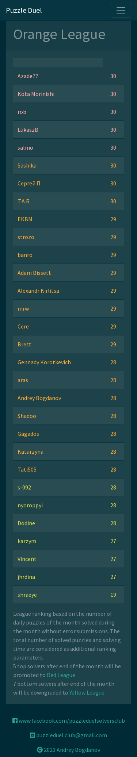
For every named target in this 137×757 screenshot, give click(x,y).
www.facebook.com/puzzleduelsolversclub (68, 720)
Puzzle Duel (24, 10)
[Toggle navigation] (121, 10)
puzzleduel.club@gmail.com (68, 735)
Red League (61, 675)
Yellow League (86, 692)
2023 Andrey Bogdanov (68, 749)
